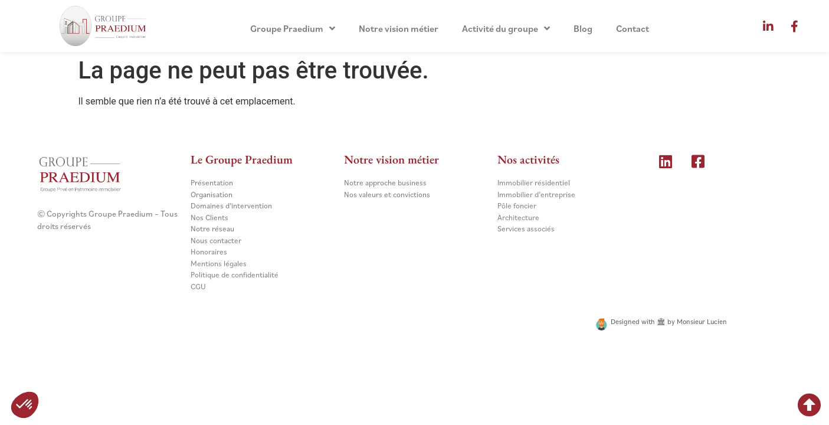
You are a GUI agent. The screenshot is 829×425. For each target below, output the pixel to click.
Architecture (518, 217)
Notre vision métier (398, 28)
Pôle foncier (516, 206)
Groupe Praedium (292, 28)
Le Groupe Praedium (242, 159)
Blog (583, 28)
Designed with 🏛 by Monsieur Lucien (669, 321)
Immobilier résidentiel (533, 183)
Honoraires (209, 252)
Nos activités (528, 159)
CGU (198, 287)
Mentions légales (219, 264)
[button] (25, 405)
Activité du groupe (506, 28)
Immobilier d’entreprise (536, 194)
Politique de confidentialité (234, 275)
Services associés (526, 229)
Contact (632, 28)
